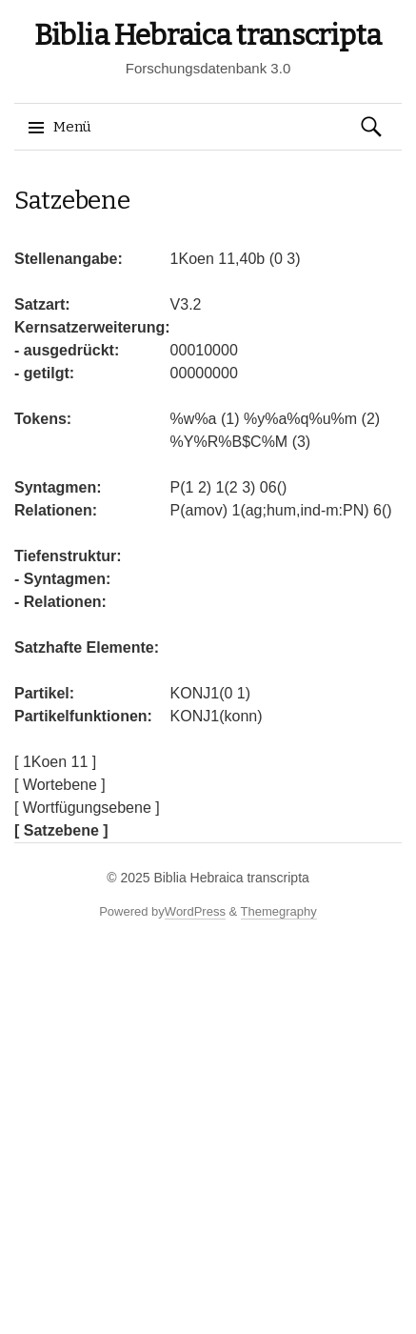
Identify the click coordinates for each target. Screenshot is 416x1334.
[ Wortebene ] (60, 785)
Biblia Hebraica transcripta (208, 35)
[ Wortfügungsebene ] (87, 807)
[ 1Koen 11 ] (55, 762)
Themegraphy (279, 911)
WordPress (195, 911)
